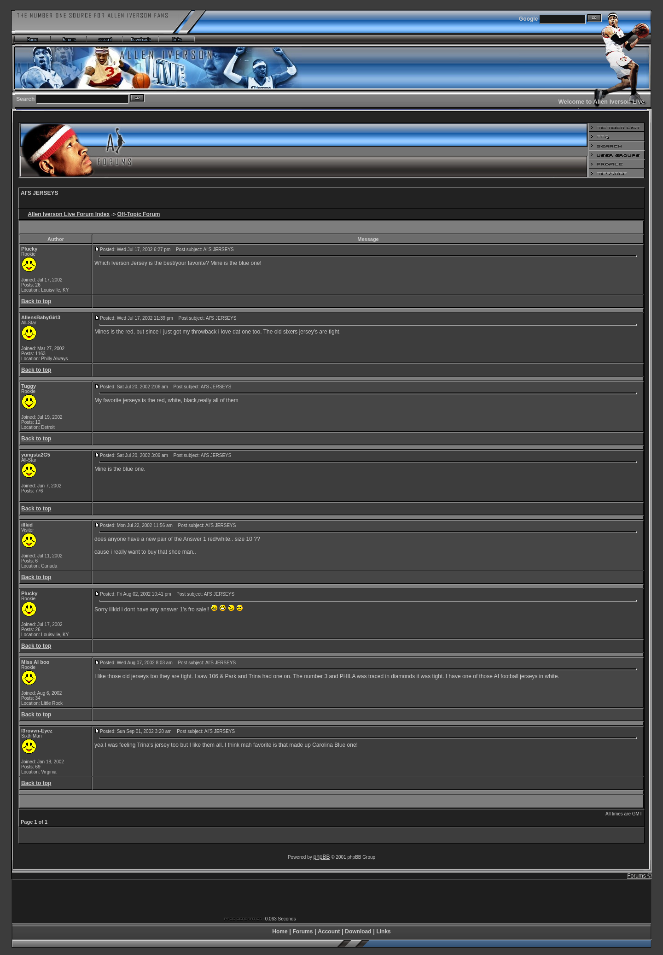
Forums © (639, 876)
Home (279, 931)
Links (383, 931)
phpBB (322, 857)
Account (329, 931)
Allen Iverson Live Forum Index (69, 214)
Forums (302, 931)
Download (358, 931)
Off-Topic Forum (138, 214)
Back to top (36, 301)
